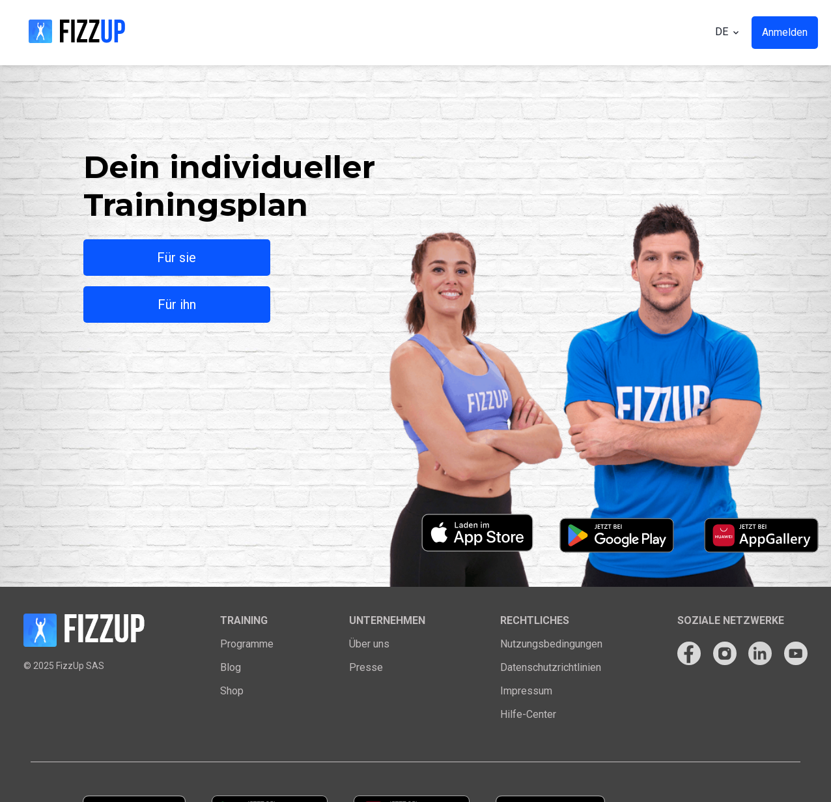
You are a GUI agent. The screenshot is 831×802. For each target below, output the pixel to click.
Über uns (369, 644)
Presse (366, 667)
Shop (232, 691)
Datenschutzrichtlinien (550, 667)
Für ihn (177, 304)
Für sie (176, 257)
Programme (247, 644)
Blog (230, 667)
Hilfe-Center (528, 714)
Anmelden (785, 32)
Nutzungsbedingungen (551, 644)
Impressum (526, 691)
